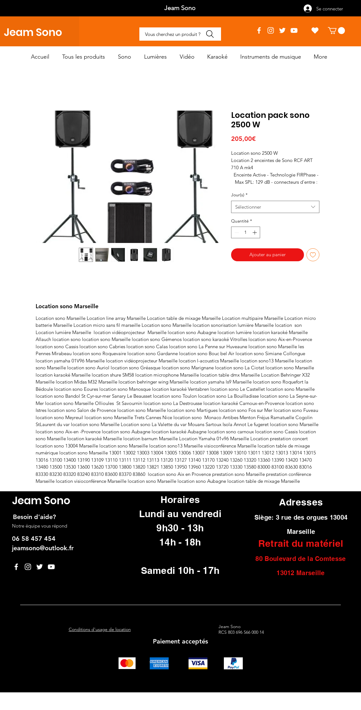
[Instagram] (270, 30)
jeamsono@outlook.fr (43, 548)
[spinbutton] (245, 232)
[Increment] (255, 232)
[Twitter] (282, 30)
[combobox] (275, 207)
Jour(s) (239, 195)
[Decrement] (236, 232)
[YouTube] (294, 30)
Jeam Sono (33, 32)
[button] (336, 30)
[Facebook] (259, 30)
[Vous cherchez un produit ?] (180, 34)
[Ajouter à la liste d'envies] (312, 254)
